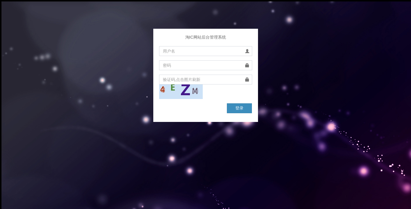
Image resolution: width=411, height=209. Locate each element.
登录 (239, 108)
